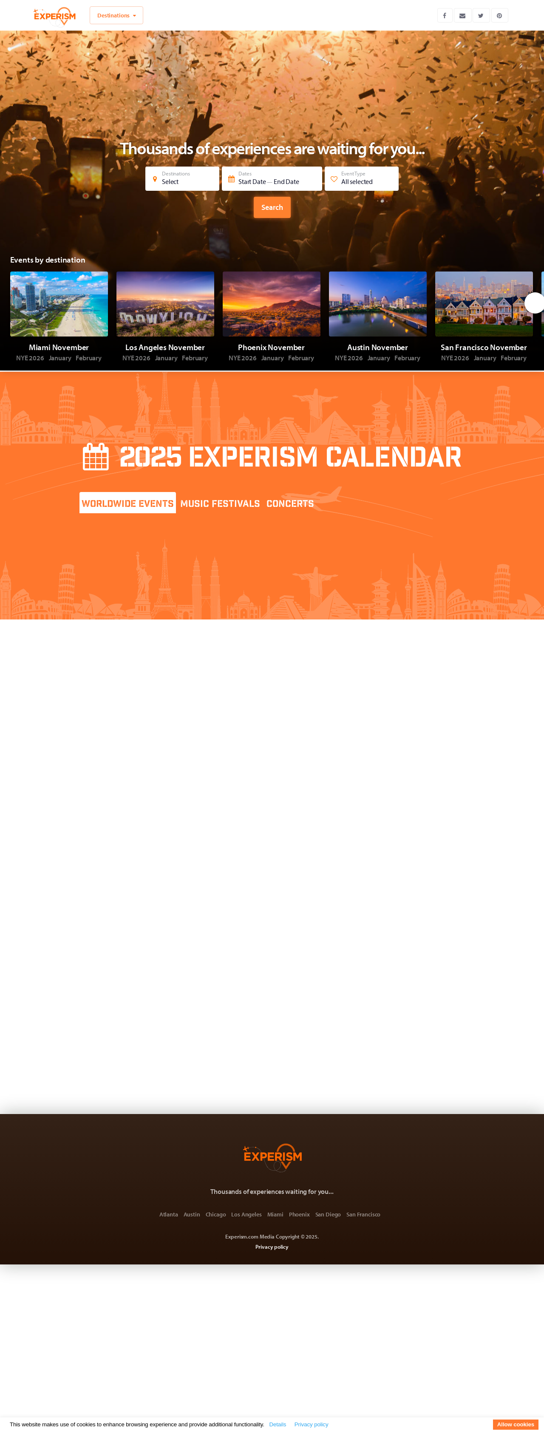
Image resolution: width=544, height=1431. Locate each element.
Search (272, 207)
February (89, 358)
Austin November (377, 347)
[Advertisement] (390, 555)
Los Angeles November (165, 347)
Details (277, 1424)
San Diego (328, 1214)
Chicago (216, 1214)
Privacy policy (271, 1246)
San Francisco (363, 1214)
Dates (273, 178)
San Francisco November (484, 347)
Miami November (59, 347)
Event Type (363, 178)
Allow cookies (515, 1424)
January (61, 358)
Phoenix (299, 1214)
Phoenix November (271, 347)
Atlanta (168, 1214)
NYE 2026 (30, 358)
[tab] (127, 502)
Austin (192, 1214)
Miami (275, 1214)
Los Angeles (246, 1214)
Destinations (183, 178)
